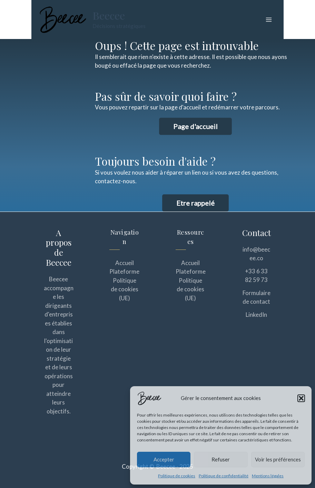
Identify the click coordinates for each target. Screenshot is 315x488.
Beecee (108, 15)
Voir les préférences (278, 459)
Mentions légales (268, 475)
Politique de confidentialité (223, 475)
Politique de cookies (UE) (124, 289)
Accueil (124, 262)
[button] (301, 398)
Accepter (164, 459)
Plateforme (124, 271)
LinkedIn (256, 314)
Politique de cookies (176, 475)
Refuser (220, 459)
